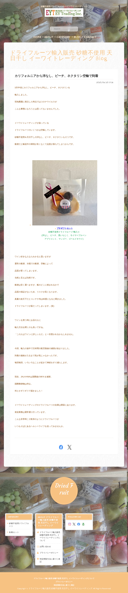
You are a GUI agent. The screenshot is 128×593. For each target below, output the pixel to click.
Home (37, 37)
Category (64, 37)
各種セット (14, 532)
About (48, 37)
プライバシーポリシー (49, 553)
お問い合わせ (45, 546)
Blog (77, 37)
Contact (90, 37)
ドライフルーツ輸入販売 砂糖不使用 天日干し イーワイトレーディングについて (50, 536)
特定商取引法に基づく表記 (50, 560)
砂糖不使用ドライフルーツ (19, 524)
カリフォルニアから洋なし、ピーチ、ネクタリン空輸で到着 (56, 76)
